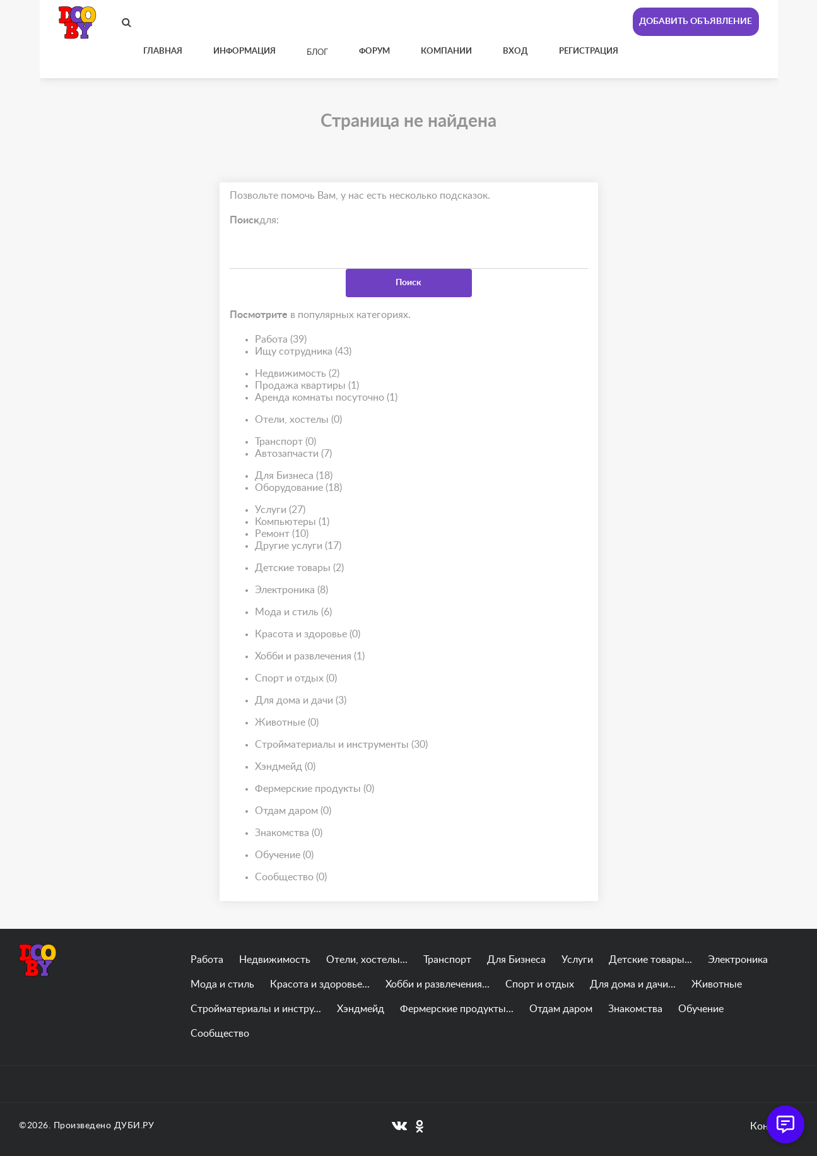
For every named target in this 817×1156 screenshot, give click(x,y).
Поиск (408, 282)
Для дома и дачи (300, 701)
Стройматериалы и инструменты (341, 745)
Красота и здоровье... (320, 984)
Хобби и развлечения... (437, 984)
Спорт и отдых (296, 679)
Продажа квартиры (307, 386)
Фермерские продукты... (457, 1009)
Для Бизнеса (293, 476)
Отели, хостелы (298, 420)
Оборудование (298, 488)
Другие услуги (298, 546)
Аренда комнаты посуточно (326, 398)
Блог (317, 53)
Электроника (291, 590)
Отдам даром (293, 811)
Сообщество (291, 877)
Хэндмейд (285, 767)
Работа (281, 340)
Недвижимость (297, 374)
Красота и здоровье (307, 634)
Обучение (284, 855)
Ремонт (282, 534)
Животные (287, 723)
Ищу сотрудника (303, 352)
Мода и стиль (293, 612)
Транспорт (285, 442)
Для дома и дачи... (633, 984)
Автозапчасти (293, 454)
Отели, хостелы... (367, 960)
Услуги (280, 510)
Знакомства (288, 833)
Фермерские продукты (314, 789)
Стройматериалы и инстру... (256, 1009)
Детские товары (299, 568)
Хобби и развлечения (310, 657)
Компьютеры (292, 522)
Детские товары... (650, 960)
